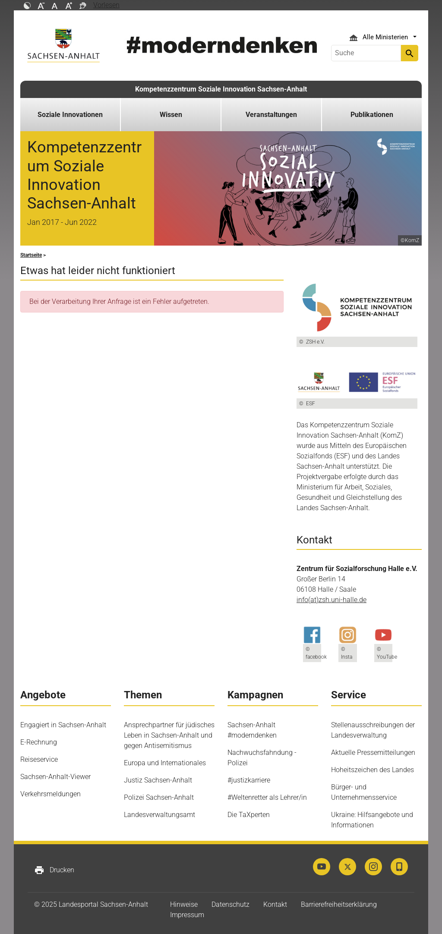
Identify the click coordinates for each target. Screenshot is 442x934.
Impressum (187, 915)
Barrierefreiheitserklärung (339, 904)
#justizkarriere (248, 780)
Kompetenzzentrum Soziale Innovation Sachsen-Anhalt (221, 89)
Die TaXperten (248, 815)
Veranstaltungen (271, 114)
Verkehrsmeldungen (50, 794)
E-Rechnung (38, 742)
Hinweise (184, 904)
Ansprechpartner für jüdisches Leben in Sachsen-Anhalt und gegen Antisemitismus (169, 735)
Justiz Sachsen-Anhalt (158, 780)
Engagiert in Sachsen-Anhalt (63, 725)
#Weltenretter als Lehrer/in (267, 797)
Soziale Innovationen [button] (70, 114)
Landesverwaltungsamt (159, 815)
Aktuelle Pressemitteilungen (373, 752)
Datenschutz (230, 904)
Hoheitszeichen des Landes (372, 770)
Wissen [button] (171, 114)
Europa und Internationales (165, 763)
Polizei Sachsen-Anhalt (159, 797)
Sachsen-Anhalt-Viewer (55, 777)
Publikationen (371, 114)
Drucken (54, 870)
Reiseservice (39, 759)
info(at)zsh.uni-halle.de (331, 600)
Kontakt (275, 904)
